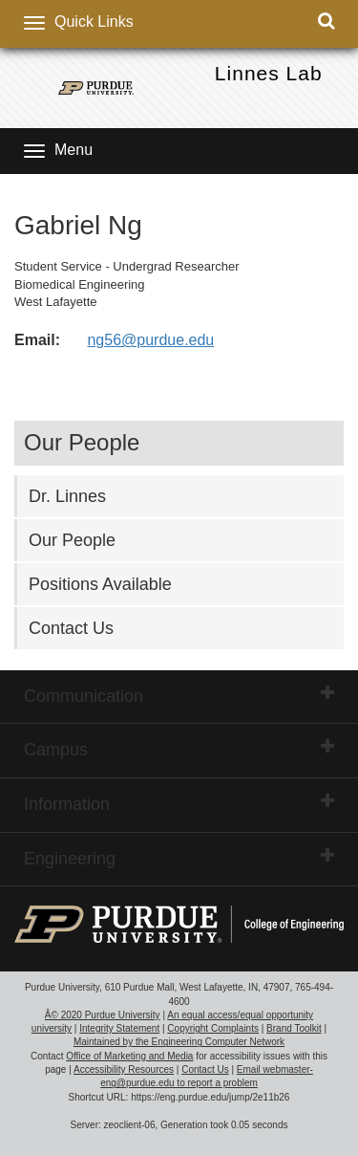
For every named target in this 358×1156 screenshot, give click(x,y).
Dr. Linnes (67, 496)
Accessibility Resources (124, 1069)
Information (179, 803)
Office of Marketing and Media (129, 1056)
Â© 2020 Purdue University (102, 1015)
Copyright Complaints (213, 1028)
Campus (179, 748)
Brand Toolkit (294, 1028)
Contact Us (71, 628)
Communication (179, 695)
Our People (72, 540)
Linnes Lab (269, 73)
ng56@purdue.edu (150, 340)
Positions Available (100, 584)
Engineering (179, 857)
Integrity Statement (119, 1028)
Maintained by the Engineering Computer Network (179, 1041)
